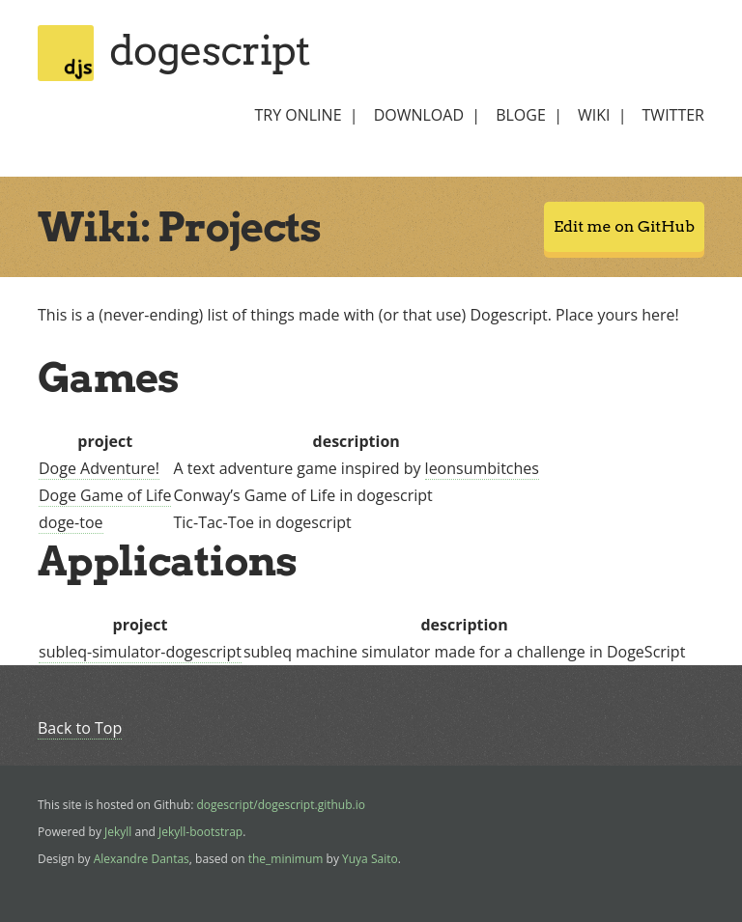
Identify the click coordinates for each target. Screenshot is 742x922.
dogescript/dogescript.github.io (280, 804)
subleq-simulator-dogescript (140, 651)
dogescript (209, 50)
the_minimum (286, 859)
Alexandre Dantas (141, 859)
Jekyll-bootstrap (200, 832)
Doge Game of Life (105, 495)
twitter (673, 115)
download (419, 115)
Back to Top (80, 728)
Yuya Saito (370, 859)
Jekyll (117, 832)
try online (297, 115)
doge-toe (71, 522)
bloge (521, 115)
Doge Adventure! (99, 468)
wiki (594, 115)
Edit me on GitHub (624, 226)
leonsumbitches (482, 468)
